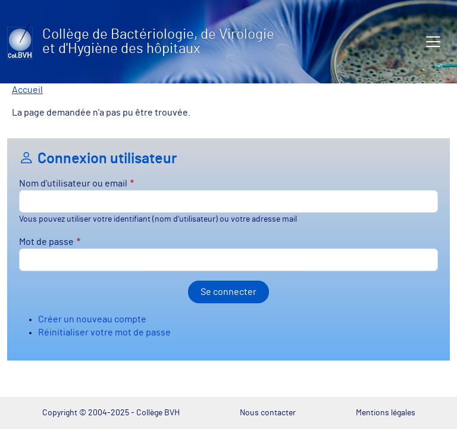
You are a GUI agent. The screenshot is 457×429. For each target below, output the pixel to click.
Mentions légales (385, 412)
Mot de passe (46, 242)
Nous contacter (268, 412)
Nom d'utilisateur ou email (73, 183)
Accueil (27, 90)
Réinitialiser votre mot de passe (104, 332)
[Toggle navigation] (433, 42)
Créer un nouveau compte (92, 319)
